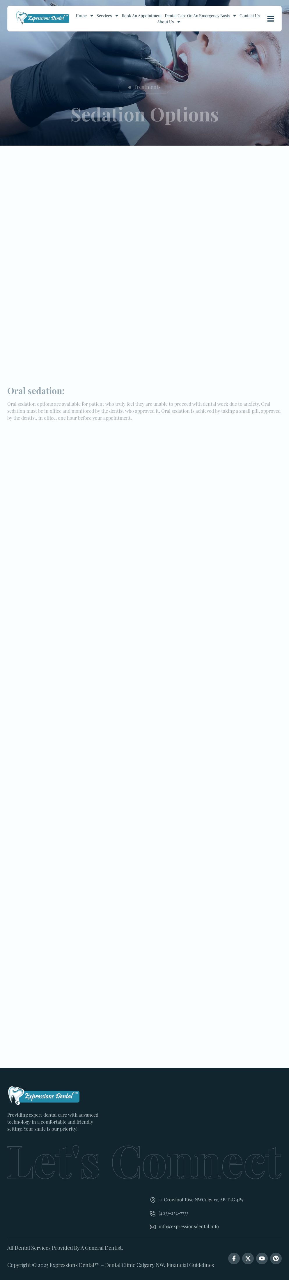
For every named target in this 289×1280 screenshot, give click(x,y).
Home (85, 16)
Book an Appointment (142, 15)
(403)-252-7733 (173, 1213)
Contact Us (250, 15)
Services (108, 16)
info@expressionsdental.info (189, 1226)
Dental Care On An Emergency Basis (201, 16)
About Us (169, 22)
